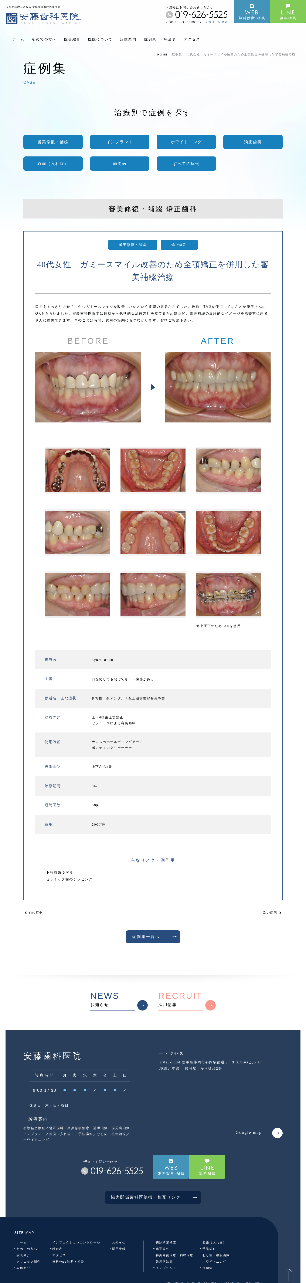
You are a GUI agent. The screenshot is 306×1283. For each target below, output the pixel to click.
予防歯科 (209, 1248)
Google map (259, 1133)
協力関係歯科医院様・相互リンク (156, 1197)
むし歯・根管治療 (216, 1255)
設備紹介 (23, 1268)
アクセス (192, 39)
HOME (162, 54)
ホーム (18, 39)
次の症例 (270, 912)
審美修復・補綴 (132, 245)
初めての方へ (44, 39)
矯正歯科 (179, 245)
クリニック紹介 (28, 1261)
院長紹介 (72, 39)
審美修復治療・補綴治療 (174, 1255)
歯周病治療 (164, 1261)
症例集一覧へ (156, 937)
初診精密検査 (166, 1242)
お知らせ (119, 1001)
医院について (100, 39)
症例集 (150, 39)
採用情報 (187, 1001)
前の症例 (36, 912)
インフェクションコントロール (76, 1242)
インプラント (166, 1268)
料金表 (170, 39)
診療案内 (128, 39)
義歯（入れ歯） (214, 1242)
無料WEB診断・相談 (68, 1261)
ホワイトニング (214, 1261)
